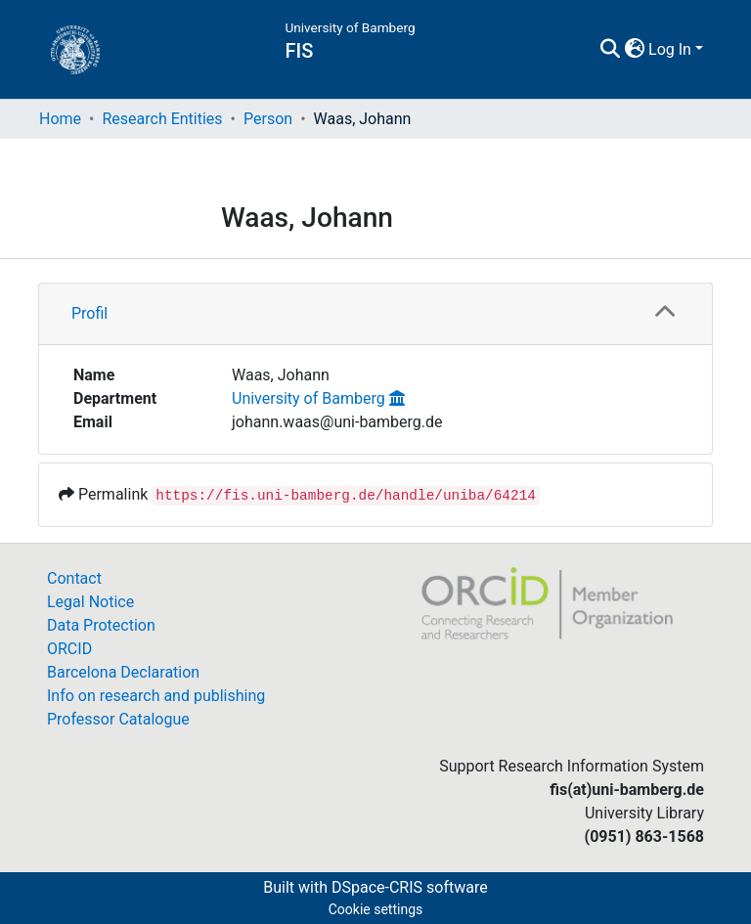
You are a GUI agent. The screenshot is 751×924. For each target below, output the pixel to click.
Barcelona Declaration (123, 672)
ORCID (69, 648)
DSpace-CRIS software (409, 887)
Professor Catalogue (118, 719)
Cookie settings (376, 909)
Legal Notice (90, 602)
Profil (89, 313)
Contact (74, 578)
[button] (634, 50)
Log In (669, 49)
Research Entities (162, 119)
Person (267, 119)
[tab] (375, 314)
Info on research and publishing (156, 695)
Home (60, 119)
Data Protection (101, 625)
